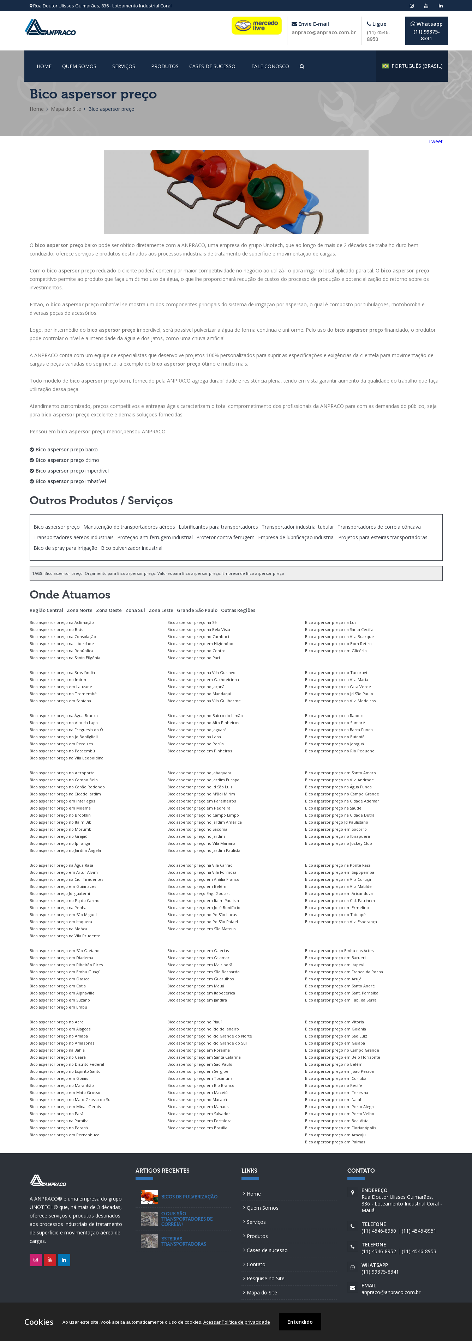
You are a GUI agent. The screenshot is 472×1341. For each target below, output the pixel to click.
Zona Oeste (109, 610)
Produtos (165, 66)
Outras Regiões (238, 610)
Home (44, 66)
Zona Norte (79, 610)
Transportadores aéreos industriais (74, 537)
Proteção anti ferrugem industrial (155, 537)
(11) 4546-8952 (379, 1251)
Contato (256, 1264)
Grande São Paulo (197, 610)
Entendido (300, 1321)
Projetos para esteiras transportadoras (383, 537)
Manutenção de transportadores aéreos (129, 526)
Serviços (123, 66)
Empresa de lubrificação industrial (296, 537)
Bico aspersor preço (57, 526)
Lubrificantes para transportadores (218, 526)
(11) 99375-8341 (426, 31)
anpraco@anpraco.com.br (324, 32)
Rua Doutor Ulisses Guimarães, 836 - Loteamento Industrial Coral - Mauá (402, 1200)
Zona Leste (161, 610)
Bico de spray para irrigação (65, 548)
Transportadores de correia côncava (379, 526)
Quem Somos (79, 66)
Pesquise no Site (266, 1278)
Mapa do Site (66, 109)
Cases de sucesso (212, 66)
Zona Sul (135, 610)
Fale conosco (270, 66)
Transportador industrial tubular (298, 526)
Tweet (435, 141)
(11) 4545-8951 (419, 1230)
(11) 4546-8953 (419, 1251)
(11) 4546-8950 (379, 1230)
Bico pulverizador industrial (131, 548)
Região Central (46, 610)
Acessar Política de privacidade (236, 1322)
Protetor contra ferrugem (225, 537)
